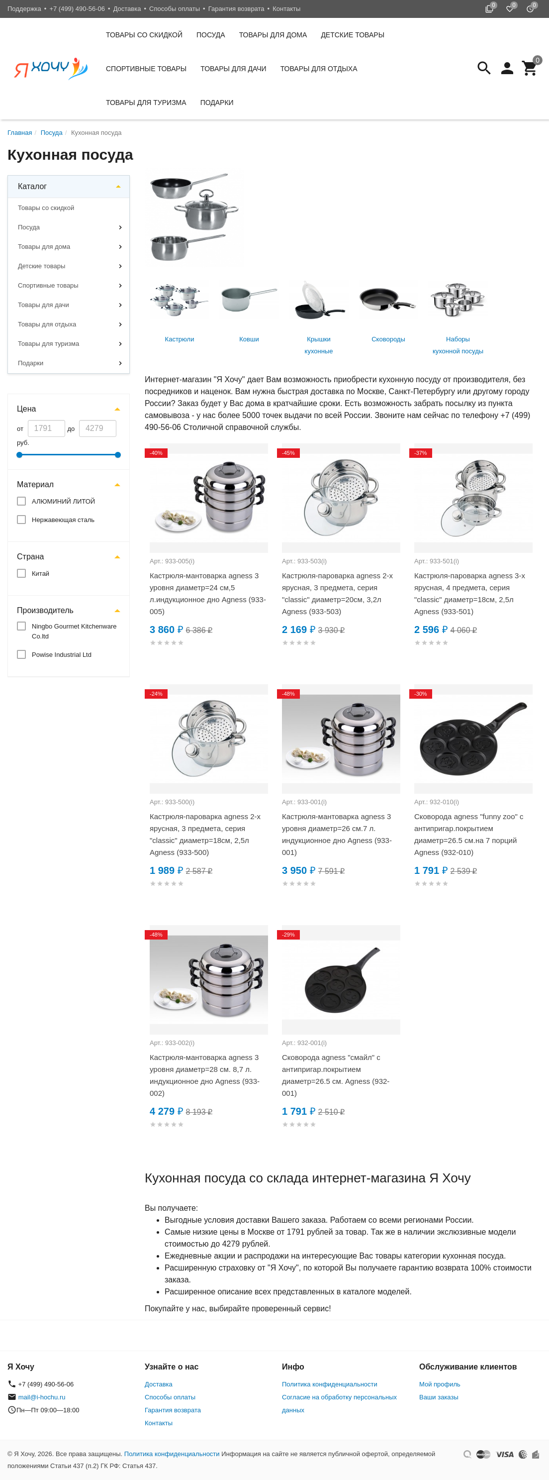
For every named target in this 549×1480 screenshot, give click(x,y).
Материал (35, 484)
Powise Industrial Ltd (62, 654)
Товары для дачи (233, 69)
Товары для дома (273, 35)
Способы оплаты (174, 8)
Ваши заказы (438, 1397)
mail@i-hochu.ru (42, 1397)
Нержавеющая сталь (63, 520)
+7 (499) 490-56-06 (77, 8)
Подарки (217, 102)
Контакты (286, 8)
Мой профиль (439, 1384)
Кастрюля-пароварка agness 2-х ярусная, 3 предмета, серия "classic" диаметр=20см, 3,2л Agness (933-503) (337, 593)
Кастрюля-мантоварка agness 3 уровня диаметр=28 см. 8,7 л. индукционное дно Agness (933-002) (205, 1075)
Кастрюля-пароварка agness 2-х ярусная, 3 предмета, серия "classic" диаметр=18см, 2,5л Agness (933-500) (205, 834)
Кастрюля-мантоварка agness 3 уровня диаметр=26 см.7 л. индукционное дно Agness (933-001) (337, 834)
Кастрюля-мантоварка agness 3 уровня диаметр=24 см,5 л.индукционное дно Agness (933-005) (208, 593)
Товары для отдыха (319, 69)
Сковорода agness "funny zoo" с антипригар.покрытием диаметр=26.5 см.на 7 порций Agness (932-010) (469, 834)
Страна (30, 556)
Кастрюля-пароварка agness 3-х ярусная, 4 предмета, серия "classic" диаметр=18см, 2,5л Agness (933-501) (469, 593)
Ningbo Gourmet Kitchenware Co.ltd (74, 631)
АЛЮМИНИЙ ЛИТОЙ (63, 501)
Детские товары (352, 35)
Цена (26, 409)
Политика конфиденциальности (329, 1384)
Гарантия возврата (236, 8)
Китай (40, 573)
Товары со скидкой (144, 35)
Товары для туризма (146, 102)
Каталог (32, 186)
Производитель (45, 610)
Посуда (210, 35)
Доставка (127, 8)
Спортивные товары (146, 69)
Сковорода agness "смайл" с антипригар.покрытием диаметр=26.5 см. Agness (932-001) (335, 1075)
